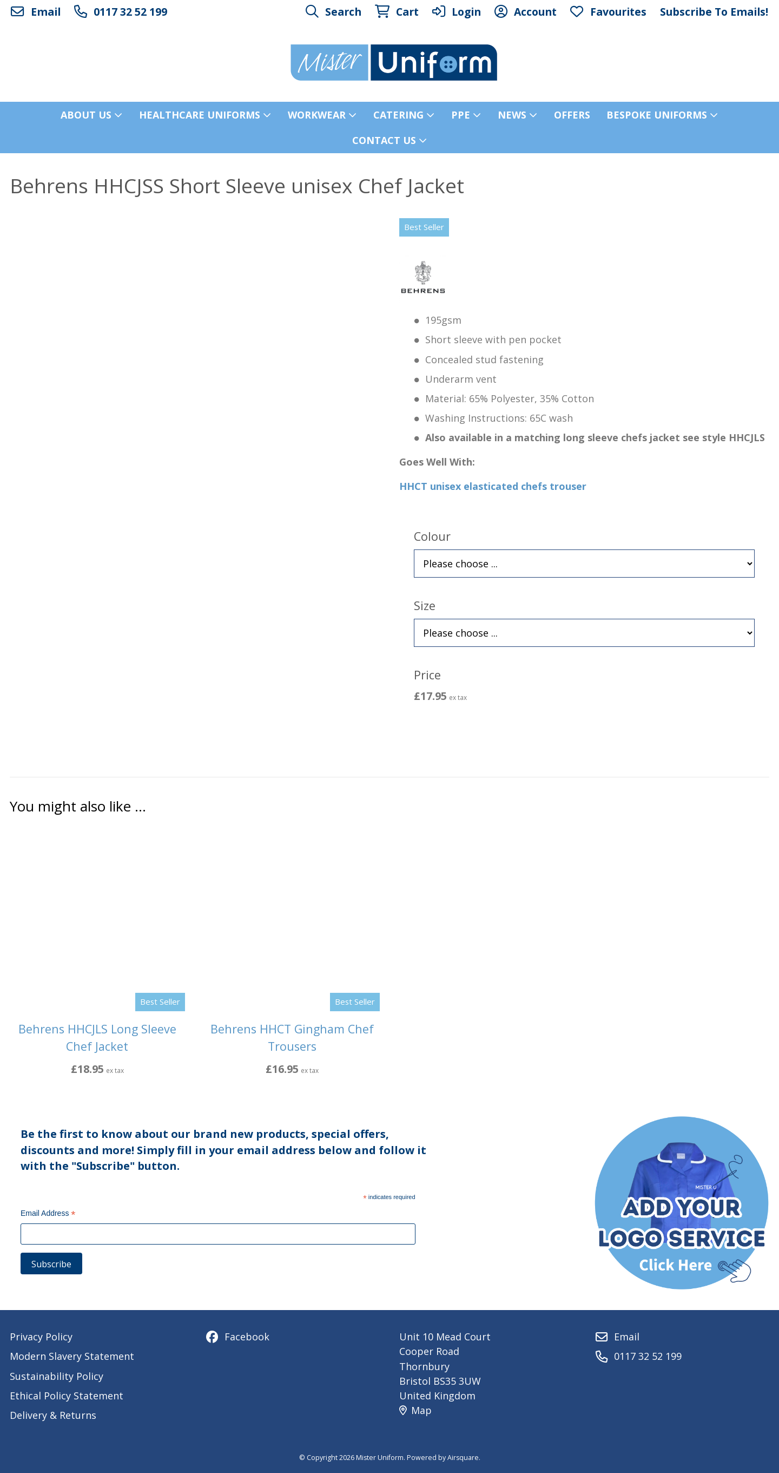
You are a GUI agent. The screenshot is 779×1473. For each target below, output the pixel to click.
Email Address (48, 1214)
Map (415, 1410)
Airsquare (463, 1457)
